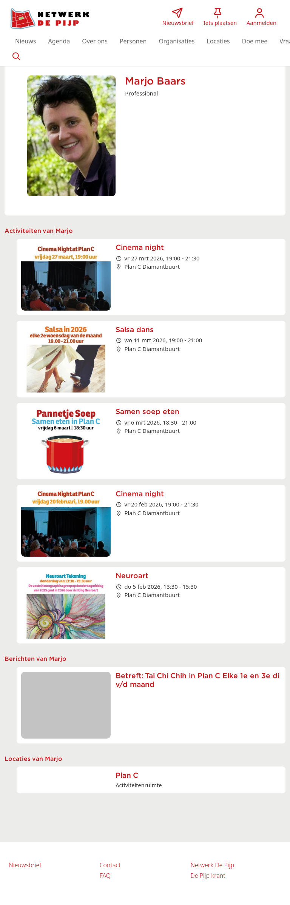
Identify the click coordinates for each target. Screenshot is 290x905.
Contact (110, 865)
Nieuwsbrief (25, 865)
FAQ (105, 875)
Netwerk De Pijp (212, 865)
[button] (25, 41)
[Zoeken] (16, 56)
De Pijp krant (207, 875)
